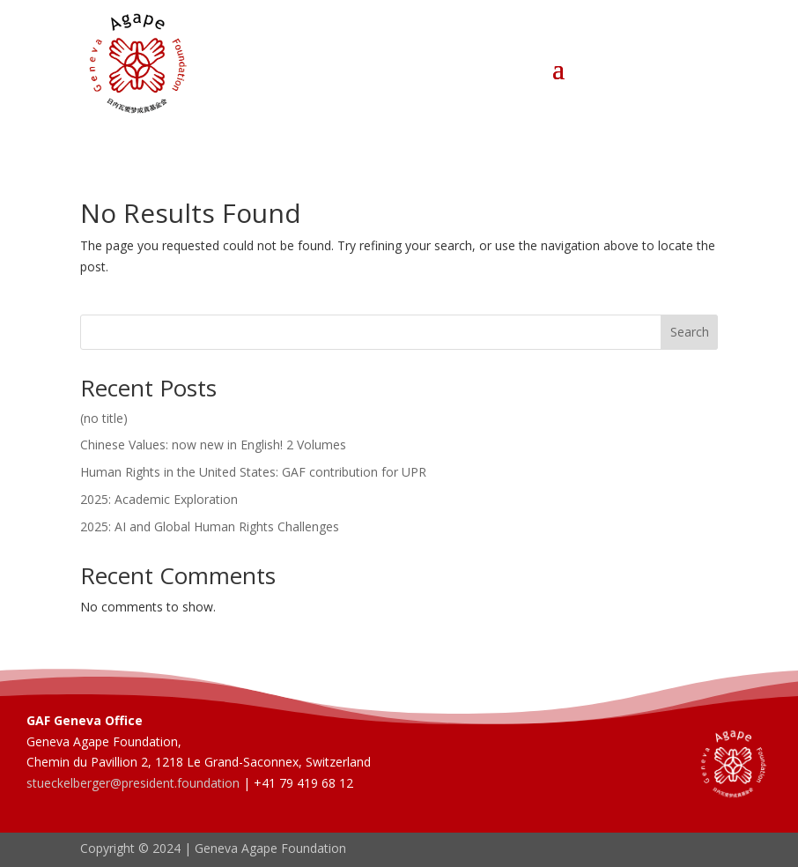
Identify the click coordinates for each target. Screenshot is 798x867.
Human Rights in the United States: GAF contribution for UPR (253, 471)
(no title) (104, 418)
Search (689, 331)
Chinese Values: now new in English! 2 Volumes (213, 444)
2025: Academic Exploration (159, 499)
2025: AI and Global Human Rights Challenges (209, 526)
